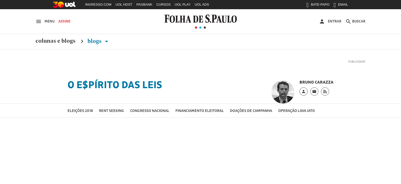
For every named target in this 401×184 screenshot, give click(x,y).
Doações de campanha (251, 110)
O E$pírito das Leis (115, 84)
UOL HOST (124, 4)
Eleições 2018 (80, 110)
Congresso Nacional (149, 110)
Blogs (98, 41)
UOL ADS (202, 4)
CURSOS (163, 4)
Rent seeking (111, 110)
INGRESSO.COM (98, 4)
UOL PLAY (183, 4)
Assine (64, 21)
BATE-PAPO (317, 6)
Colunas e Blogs (55, 41)
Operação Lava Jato (296, 110)
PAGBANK (144, 4)
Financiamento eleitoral (199, 110)
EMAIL (340, 6)
